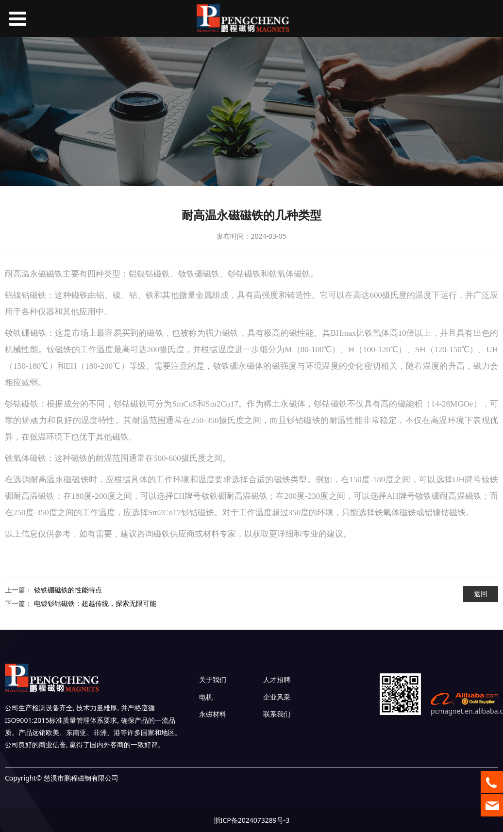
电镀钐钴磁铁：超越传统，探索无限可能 (95, 603)
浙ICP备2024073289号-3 (252, 820)
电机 (206, 696)
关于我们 (212, 679)
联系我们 (276, 713)
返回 (480, 593)
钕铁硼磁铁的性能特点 (68, 589)
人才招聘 (276, 679)
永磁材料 (212, 713)
